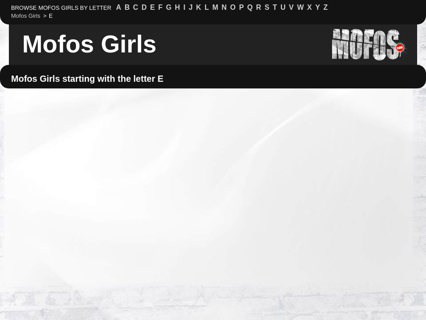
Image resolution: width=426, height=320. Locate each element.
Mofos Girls (89, 44)
